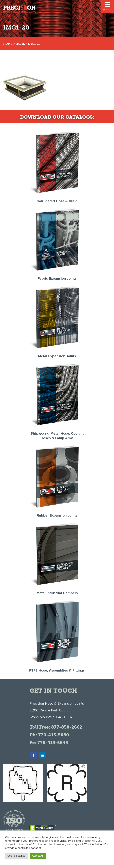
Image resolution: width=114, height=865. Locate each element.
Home (7, 43)
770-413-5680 (53, 735)
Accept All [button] (37, 855)
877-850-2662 (66, 727)
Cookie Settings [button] (16, 855)
